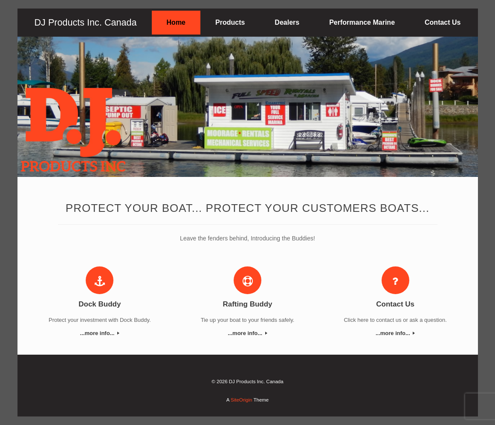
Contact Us (442, 22)
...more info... (100, 333)
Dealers (287, 22)
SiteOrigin (241, 399)
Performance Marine (362, 22)
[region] (247, 106)
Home (176, 22)
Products (230, 22)
